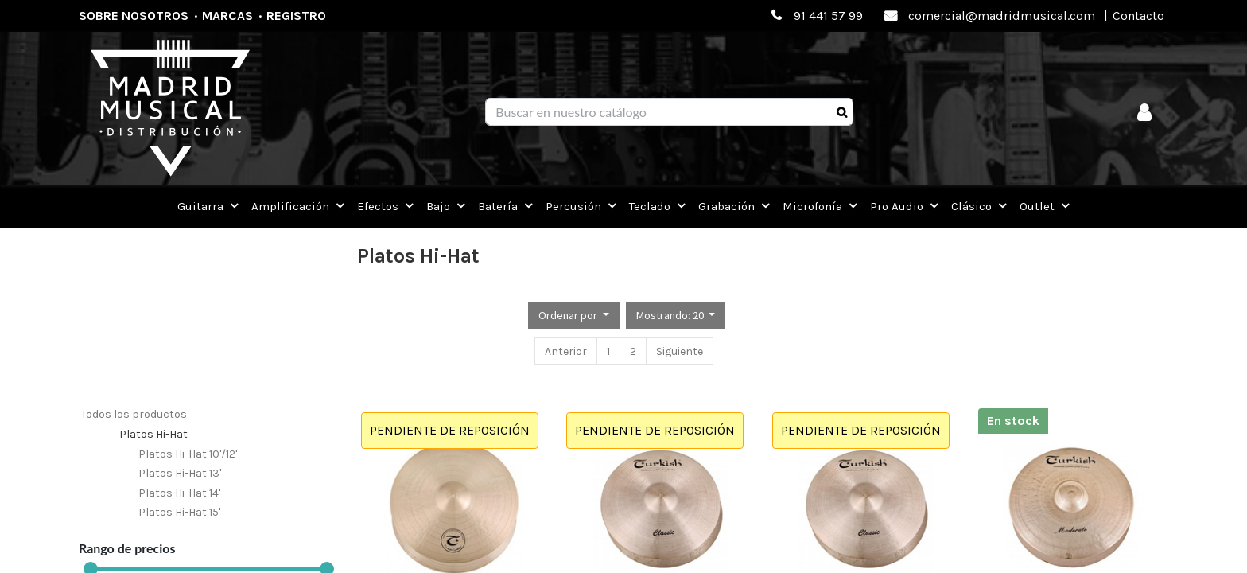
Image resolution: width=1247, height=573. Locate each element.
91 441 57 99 (828, 15)
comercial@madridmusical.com (1001, 15)
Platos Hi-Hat (153, 434)
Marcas (227, 15)
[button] (574, 315)
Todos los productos (134, 414)
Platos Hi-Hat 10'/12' (187, 454)
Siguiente (679, 351)
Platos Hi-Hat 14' (179, 493)
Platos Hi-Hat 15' (179, 512)
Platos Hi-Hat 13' (179, 473)
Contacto (1138, 15)
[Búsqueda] (842, 112)
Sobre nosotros (133, 15)
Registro (296, 15)
